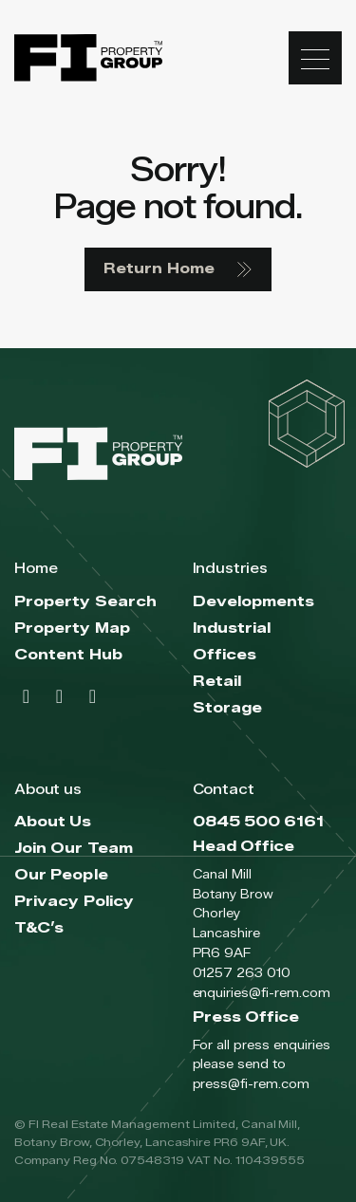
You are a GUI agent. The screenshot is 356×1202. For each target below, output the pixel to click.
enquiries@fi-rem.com (261, 992)
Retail (217, 682)
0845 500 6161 (259, 822)
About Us (53, 822)
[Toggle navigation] (315, 57)
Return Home (178, 269)
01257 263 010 (242, 972)
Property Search (85, 602)
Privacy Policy (74, 902)
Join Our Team (73, 848)
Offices (225, 655)
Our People (61, 875)
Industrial (232, 628)
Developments (254, 602)
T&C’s (39, 928)
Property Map (72, 628)
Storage (228, 708)
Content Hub (68, 655)
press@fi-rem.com (251, 1083)
